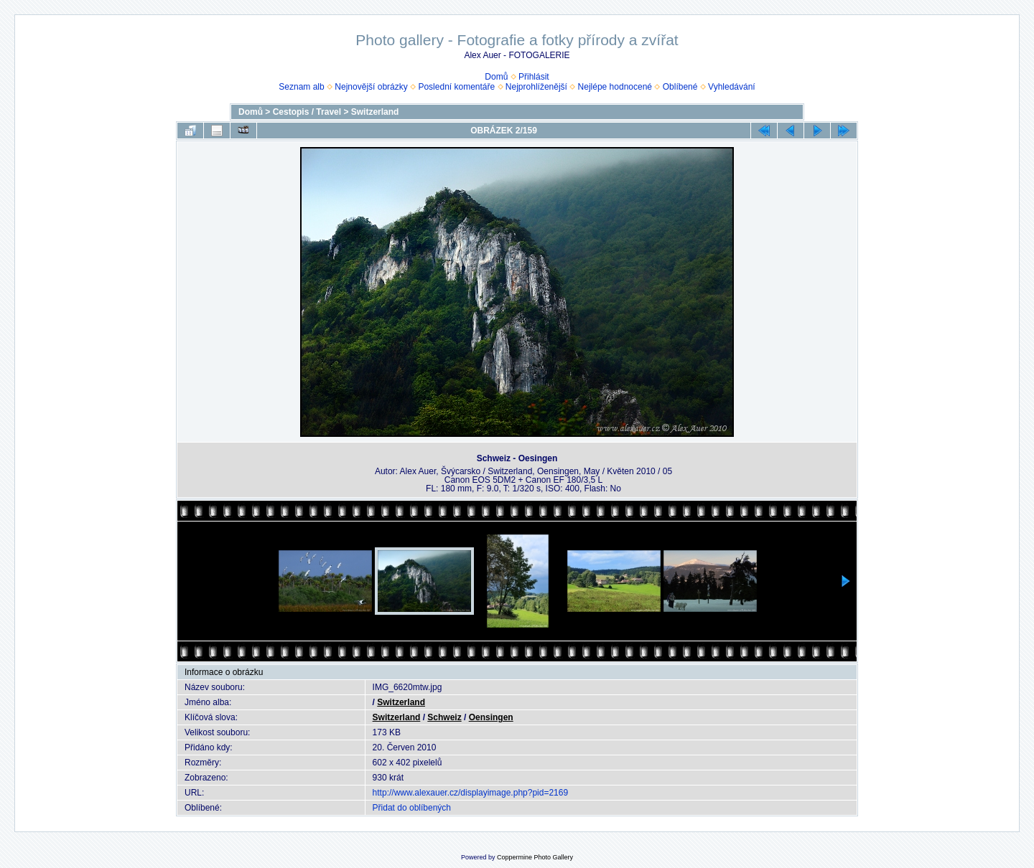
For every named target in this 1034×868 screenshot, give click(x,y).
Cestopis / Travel (307, 112)
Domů (496, 77)
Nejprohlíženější (536, 87)
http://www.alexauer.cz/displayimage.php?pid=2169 (471, 793)
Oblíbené (680, 87)
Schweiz (444, 717)
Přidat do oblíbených (412, 808)
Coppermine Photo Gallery (535, 857)
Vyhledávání (731, 87)
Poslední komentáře (456, 87)
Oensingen (491, 717)
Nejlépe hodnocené (615, 87)
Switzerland (375, 112)
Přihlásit (533, 77)
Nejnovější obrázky (371, 87)
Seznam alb (301, 87)
